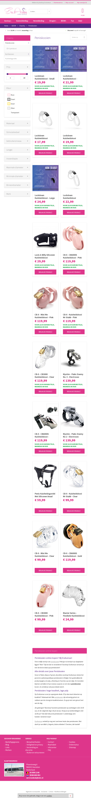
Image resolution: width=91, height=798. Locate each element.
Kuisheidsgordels (11, 59)
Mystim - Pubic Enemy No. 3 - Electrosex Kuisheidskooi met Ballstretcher (73, 375)
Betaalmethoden (33, 742)
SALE (80, 21)
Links (7, 747)
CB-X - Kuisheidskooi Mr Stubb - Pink (72, 316)
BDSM (63, 21)
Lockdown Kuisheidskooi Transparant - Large (72, 196)
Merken (8, 750)
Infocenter (52, 747)
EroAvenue (38, 721)
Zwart (13, 99)
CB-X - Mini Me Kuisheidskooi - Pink (44, 316)
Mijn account (69, 3)
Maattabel (52, 744)
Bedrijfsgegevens (12, 742)
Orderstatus (74, 744)
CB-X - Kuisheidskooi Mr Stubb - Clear (72, 495)
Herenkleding (39, 21)
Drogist (52, 21)
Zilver (13, 108)
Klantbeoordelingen (60, 792)
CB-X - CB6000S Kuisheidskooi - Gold (72, 554)
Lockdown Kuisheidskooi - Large (45, 196)
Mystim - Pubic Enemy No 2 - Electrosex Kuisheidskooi (73, 435)
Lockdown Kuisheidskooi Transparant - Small (44, 137)
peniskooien (55, 662)
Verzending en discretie (31, 748)
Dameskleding (22, 21)
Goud (12, 104)
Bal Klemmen (9, 54)
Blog (7, 744)
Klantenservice (58, 3)
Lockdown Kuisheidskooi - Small (44, 77)
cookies (49, 796)
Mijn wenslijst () (81, 3)
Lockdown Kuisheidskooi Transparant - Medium (73, 137)
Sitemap (72, 747)
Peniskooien (9, 43)
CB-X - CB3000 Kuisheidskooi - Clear (44, 375)
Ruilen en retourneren (35, 752)
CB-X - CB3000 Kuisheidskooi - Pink (44, 614)
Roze (12, 95)
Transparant (15, 113)
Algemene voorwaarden (33, 792)
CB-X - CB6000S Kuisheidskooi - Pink (72, 256)
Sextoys (8, 21)
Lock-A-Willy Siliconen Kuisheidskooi (45, 256)
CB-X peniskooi (11, 48)
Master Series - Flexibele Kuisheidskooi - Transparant (74, 614)
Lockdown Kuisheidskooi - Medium (70, 77)
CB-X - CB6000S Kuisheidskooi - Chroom (42, 435)
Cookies (72, 742)
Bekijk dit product (45, 93)
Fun (72, 21)
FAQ (49, 750)
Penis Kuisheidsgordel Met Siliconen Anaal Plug (45, 495)
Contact (51, 742)
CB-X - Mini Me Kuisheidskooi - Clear (44, 554)
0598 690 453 (33, 775)
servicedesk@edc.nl (34, 778)
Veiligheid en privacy (35, 744)
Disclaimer (44, 792)
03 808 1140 (32, 772)
